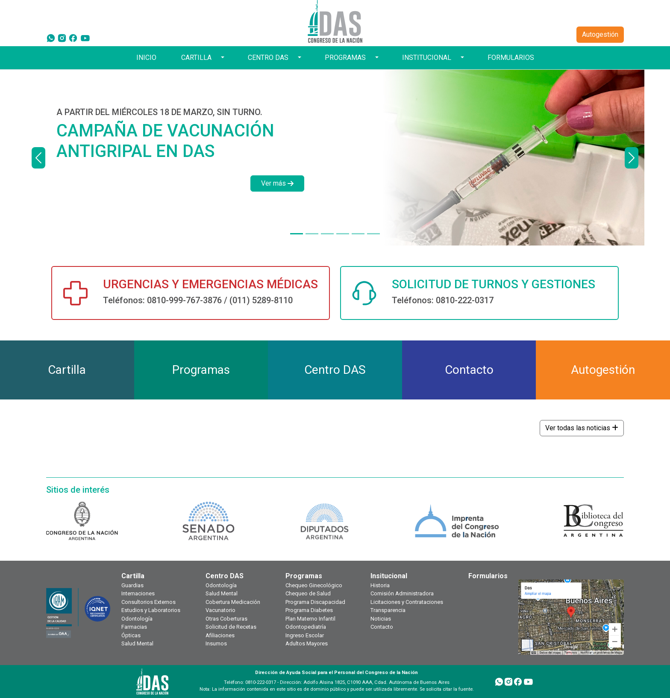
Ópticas (131, 635)
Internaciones (138, 593)
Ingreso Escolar (304, 635)
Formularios (488, 576)
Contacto (381, 627)
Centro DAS (225, 576)
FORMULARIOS (511, 57)
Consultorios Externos (148, 602)
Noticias (380, 618)
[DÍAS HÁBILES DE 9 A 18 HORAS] (327, 234)
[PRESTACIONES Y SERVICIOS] (358, 234)
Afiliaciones (220, 635)
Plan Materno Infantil (310, 618)
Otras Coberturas (226, 618)
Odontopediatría (305, 627)
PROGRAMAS (345, 57)
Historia (380, 585)
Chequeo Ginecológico (313, 585)
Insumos (216, 643)
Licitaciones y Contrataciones (406, 602)
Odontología (137, 618)
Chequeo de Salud (308, 593)
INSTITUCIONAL (426, 57)
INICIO (146, 57)
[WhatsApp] (51, 38)
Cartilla (132, 576)
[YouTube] (85, 38)
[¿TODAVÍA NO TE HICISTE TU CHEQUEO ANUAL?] (342, 234)
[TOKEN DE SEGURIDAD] (373, 234)
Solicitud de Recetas (231, 627)
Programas (303, 576)
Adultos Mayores (306, 643)
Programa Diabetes (309, 610)
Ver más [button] (277, 183)
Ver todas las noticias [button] (581, 428)
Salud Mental (137, 643)
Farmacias (134, 627)
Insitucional (388, 576)
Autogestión (600, 34)
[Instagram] (62, 38)
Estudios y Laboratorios (150, 610)
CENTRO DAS (268, 57)
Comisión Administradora (402, 593)
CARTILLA (196, 57)
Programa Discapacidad (315, 602)
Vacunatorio (220, 610)
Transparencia (388, 610)
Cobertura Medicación (233, 602)
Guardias (132, 585)
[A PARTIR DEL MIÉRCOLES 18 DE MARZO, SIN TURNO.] (296, 234)
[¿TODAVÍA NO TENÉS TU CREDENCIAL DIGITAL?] (312, 234)
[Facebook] (73, 38)
